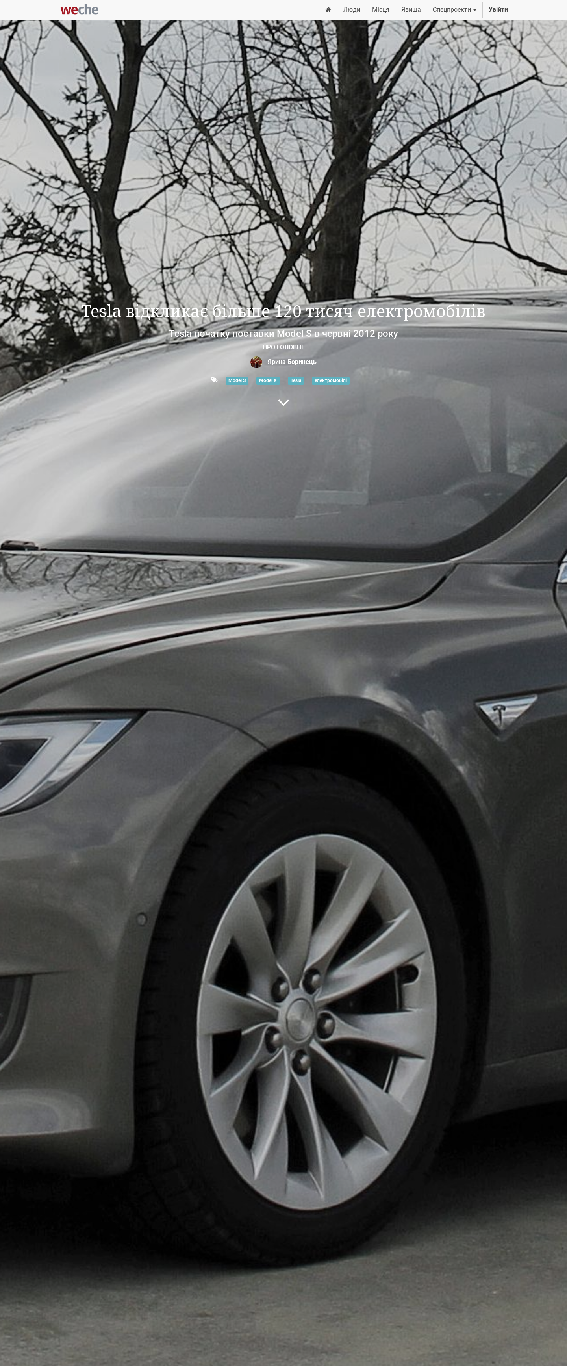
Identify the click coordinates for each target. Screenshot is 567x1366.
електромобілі (331, 380)
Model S (237, 380)
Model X (268, 380)
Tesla (296, 380)
